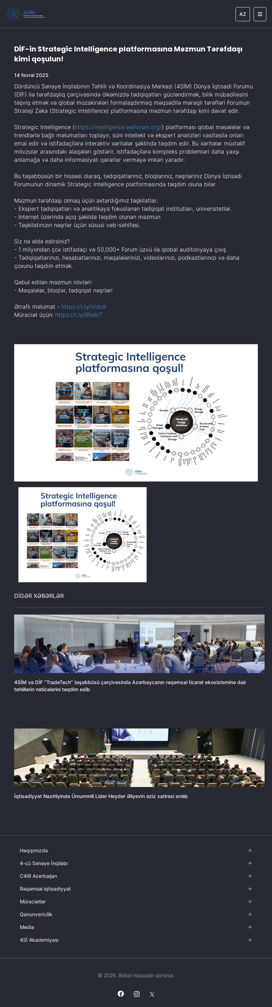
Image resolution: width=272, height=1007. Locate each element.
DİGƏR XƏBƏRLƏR (39, 595)
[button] (82, 534)
